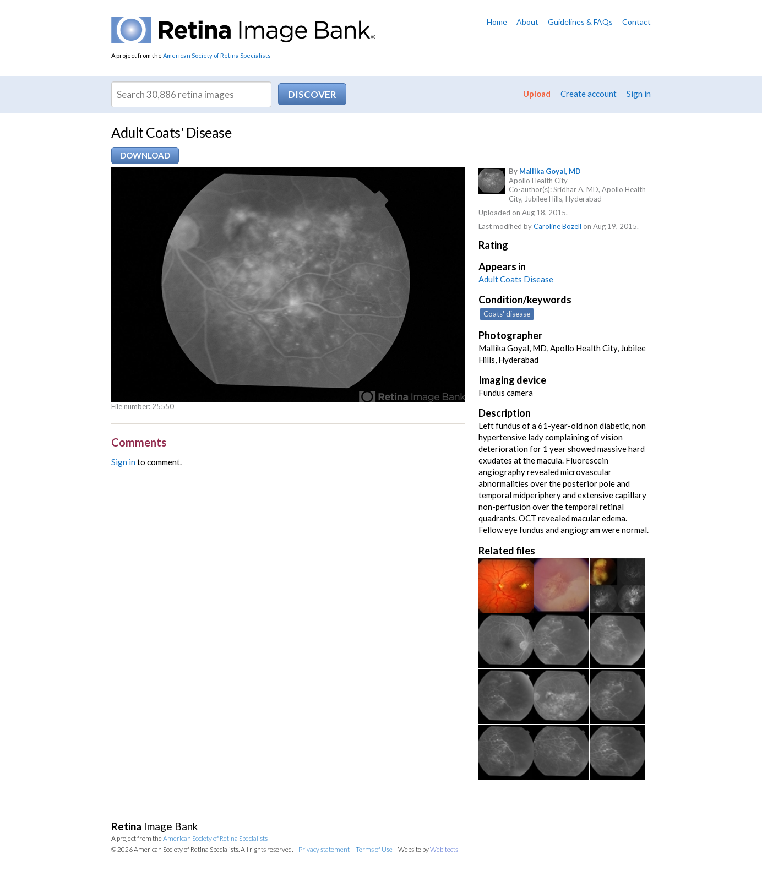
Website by (428, 849)
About (527, 21)
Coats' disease (506, 313)
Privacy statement (324, 849)
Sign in (639, 94)
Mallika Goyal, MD (550, 171)
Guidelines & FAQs (580, 21)
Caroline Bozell (557, 226)
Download (145, 155)
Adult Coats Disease (515, 279)
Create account (588, 94)
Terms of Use (374, 849)
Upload (537, 94)
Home (497, 21)
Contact (636, 21)
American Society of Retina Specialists (217, 55)
